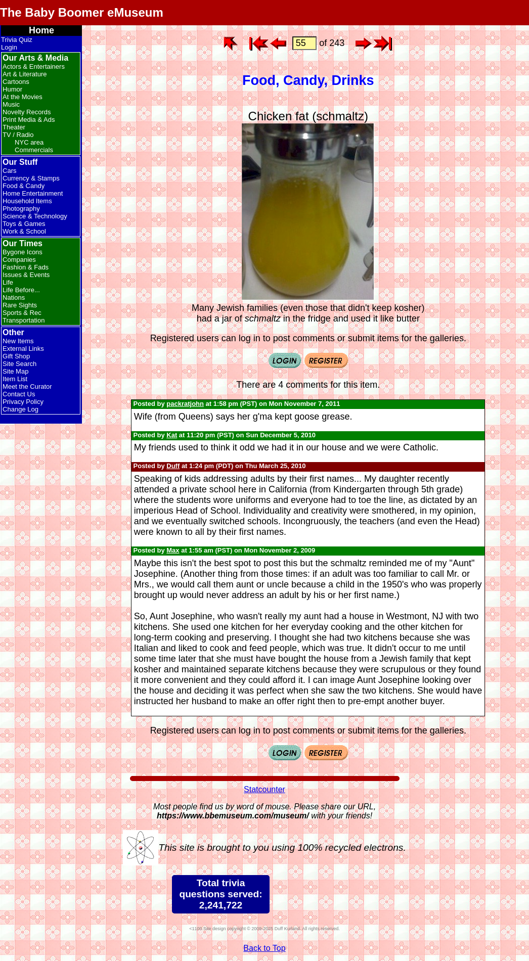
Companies (19, 259)
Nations (14, 297)
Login (9, 47)
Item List (15, 379)
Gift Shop (16, 356)
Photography (21, 208)
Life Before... (21, 290)
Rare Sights (20, 305)
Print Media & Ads (29, 119)
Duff (173, 466)
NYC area (29, 142)
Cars (9, 170)
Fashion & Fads (26, 267)
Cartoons (16, 81)
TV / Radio (18, 135)
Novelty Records (27, 112)
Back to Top (264, 948)
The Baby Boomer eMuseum (81, 12)
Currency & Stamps (31, 178)
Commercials (34, 150)
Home (41, 30)
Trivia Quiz (16, 39)
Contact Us (19, 394)
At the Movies (22, 97)
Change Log (20, 409)
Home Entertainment (33, 193)
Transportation (24, 320)
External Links (23, 348)
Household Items (27, 201)
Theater (14, 127)
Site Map (15, 371)
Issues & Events (26, 275)
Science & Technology (35, 216)
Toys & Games (24, 223)
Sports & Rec (22, 312)
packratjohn (185, 403)
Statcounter (264, 789)
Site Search (19, 364)
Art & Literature (25, 74)
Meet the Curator (27, 386)
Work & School (24, 231)
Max (172, 550)
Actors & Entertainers (34, 66)
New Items (18, 341)
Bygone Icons (22, 252)
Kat (171, 435)
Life (8, 282)
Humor (12, 89)
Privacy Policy (23, 401)
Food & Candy (24, 186)
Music (11, 104)
